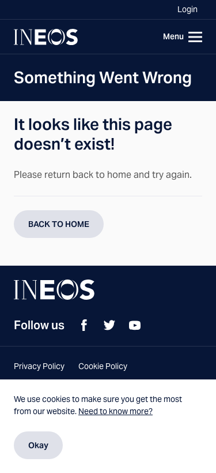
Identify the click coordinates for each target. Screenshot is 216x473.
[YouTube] (135, 325)
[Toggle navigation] (180, 37)
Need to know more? (115, 411)
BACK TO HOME (58, 224)
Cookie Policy (102, 366)
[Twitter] (109, 325)
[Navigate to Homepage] (46, 37)
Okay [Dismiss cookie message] (38, 445)
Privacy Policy (39, 366)
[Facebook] (84, 325)
